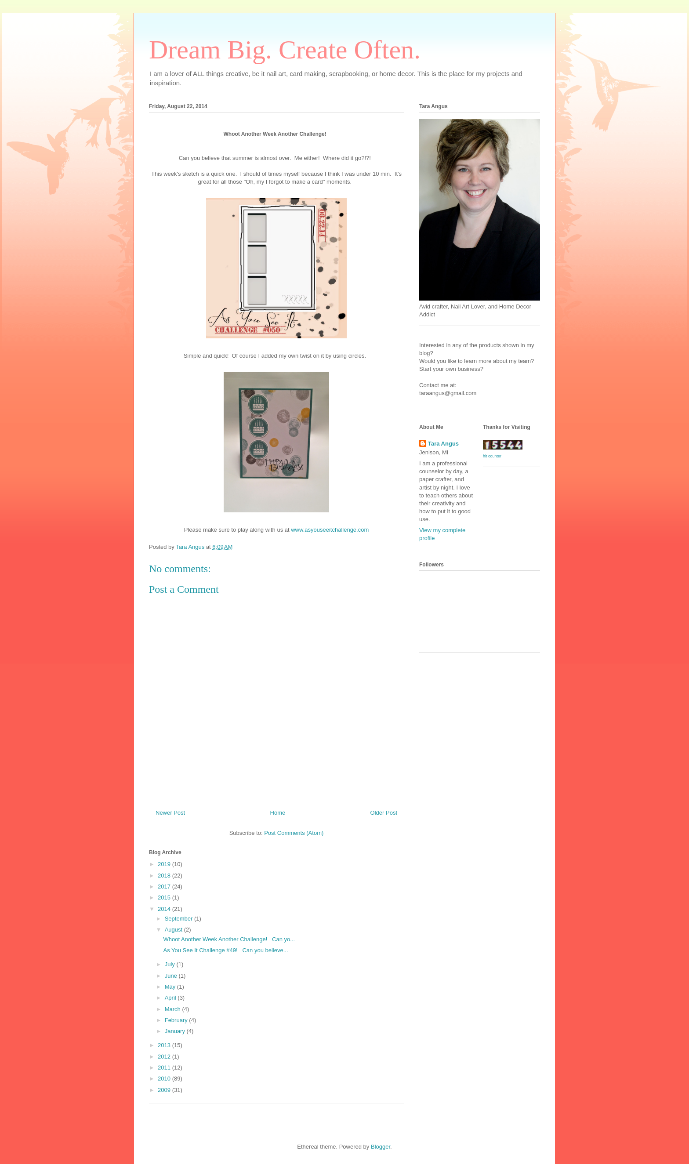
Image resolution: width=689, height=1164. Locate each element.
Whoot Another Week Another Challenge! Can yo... (229, 939)
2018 (165, 875)
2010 (165, 1078)
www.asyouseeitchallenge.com (330, 529)
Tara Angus (443, 443)
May (171, 986)
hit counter (492, 456)
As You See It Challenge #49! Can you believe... (225, 950)
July (171, 964)
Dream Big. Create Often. (285, 49)
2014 (165, 909)
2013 (165, 1045)
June (172, 975)
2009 (165, 1090)
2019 (165, 864)
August (174, 929)
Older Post (383, 812)
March (173, 1009)
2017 (165, 886)
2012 (165, 1056)
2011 (165, 1067)
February (177, 1020)
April (171, 997)
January (176, 1031)
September (179, 918)
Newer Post (170, 812)
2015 (165, 897)
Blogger (380, 1146)
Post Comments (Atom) (293, 833)
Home (278, 812)
